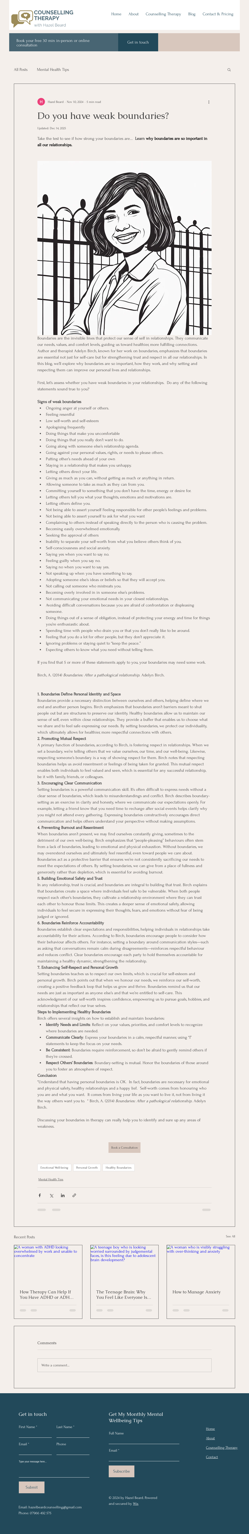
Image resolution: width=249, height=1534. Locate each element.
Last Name (64, 1427)
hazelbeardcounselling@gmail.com (55, 1507)
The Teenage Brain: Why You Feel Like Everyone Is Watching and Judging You (122, 1294)
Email (23, 1444)
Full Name (116, 1433)
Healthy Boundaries (119, 1167)
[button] (229, 69)
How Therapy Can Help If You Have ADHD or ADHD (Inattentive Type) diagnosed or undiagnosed (46, 1294)
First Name (27, 1427)
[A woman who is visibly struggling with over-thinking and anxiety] (201, 1264)
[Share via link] (74, 1195)
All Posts (21, 69)
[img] (42, 28)
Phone (61, 1444)
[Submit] (31, 1487)
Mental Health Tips (53, 69)
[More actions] (209, 102)
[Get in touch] (138, 42)
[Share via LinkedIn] (62, 1195)
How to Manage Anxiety (197, 1292)
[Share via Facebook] (39, 1195)
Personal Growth (87, 1167)
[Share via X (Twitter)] (51, 1195)
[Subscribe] (121, 1471)
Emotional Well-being (54, 1167)
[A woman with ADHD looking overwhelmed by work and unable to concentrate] (48, 1264)
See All (230, 1236)
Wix (135, 1504)
